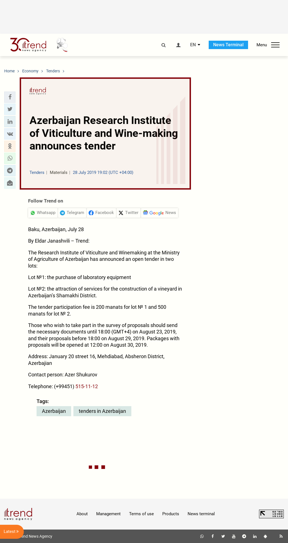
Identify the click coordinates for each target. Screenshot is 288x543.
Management (108, 513)
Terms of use (141, 513)
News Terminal (228, 44)
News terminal (201, 513)
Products (170, 513)
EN (193, 45)
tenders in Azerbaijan (102, 411)
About (82, 513)
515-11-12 (86, 386)
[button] (10, 97)
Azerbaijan (54, 411)
